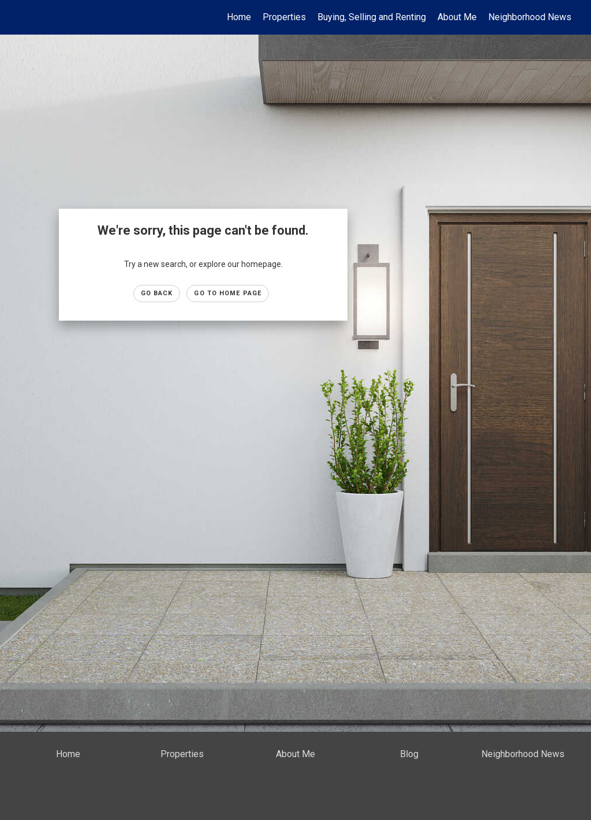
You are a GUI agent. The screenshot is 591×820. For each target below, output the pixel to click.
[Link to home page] (22, 17)
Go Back (157, 293)
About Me (457, 17)
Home (239, 17)
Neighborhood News (529, 17)
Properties (284, 17)
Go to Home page (227, 293)
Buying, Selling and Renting (371, 17)
